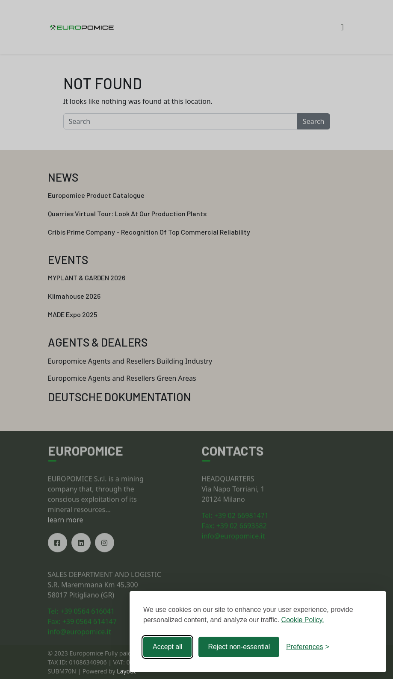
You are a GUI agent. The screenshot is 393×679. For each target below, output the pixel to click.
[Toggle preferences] (307, 646)
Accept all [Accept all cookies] (167, 646)
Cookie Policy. (302, 619)
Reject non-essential (239, 646)
